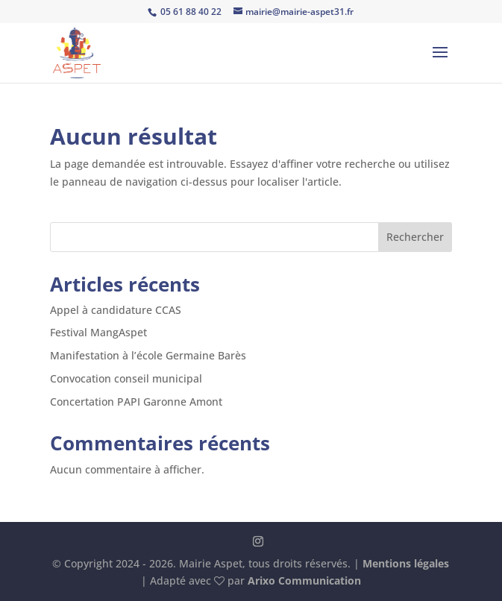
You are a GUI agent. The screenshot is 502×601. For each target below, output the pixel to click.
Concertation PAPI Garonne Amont (136, 401)
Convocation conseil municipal (126, 378)
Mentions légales (406, 563)
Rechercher (415, 237)
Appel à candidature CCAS (115, 310)
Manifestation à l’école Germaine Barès (148, 355)
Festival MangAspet (98, 332)
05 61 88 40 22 (190, 11)
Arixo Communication (304, 580)
